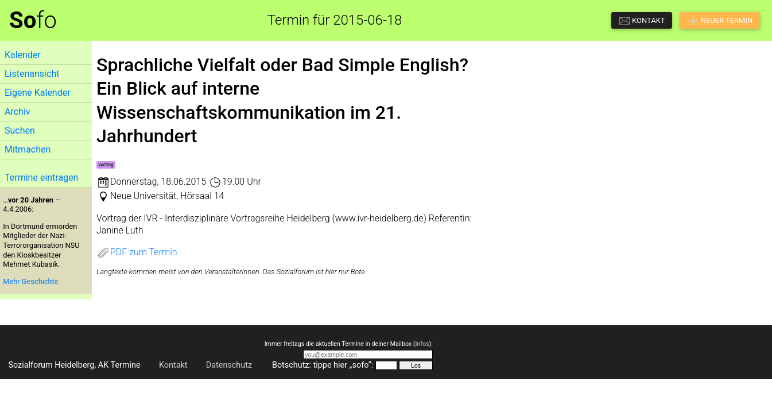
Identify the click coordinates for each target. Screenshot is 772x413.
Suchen (20, 130)
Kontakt (173, 365)
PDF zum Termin (136, 252)
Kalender (23, 54)
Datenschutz (229, 365)
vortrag (105, 164)
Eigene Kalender (38, 92)
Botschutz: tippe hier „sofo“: (322, 365)
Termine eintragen (41, 177)
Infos (422, 344)
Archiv (17, 111)
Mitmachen (28, 149)
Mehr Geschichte (30, 281)
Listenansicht (32, 73)
